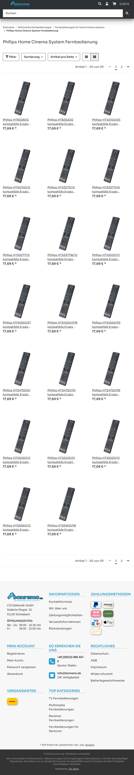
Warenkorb (15, 674)
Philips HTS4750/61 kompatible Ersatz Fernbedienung (16, 392)
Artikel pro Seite (62, 57)
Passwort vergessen (21, 667)
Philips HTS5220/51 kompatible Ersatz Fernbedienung (61, 460)
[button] (99, 4)
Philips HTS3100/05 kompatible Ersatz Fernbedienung (106, 122)
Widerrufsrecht (102, 674)
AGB (94, 660)
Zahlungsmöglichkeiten (65, 615)
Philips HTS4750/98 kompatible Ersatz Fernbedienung (106, 392)
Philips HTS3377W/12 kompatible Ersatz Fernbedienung (62, 257)
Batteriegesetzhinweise (108, 680)
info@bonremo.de (69, 673)
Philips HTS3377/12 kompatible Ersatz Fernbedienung (16, 257)
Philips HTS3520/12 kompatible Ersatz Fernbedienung (106, 257)
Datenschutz (100, 653)
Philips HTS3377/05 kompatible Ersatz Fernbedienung (106, 190)
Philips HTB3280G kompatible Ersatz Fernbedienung (16, 122)
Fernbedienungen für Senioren (64, 729)
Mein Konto (15, 660)
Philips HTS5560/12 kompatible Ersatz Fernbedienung (17, 528)
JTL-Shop (74, 768)
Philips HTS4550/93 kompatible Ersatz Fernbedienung (106, 325)
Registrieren (16, 653)
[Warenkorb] (120, 4)
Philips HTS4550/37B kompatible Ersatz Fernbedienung (62, 325)
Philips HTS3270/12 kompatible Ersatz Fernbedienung (61, 190)
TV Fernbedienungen (63, 698)
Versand (89, 745)
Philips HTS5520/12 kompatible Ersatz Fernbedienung (106, 460)
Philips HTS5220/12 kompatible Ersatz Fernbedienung (16, 460)
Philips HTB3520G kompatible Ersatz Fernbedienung (60, 122)
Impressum (99, 667)
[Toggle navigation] (4, 2)
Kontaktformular (60, 602)
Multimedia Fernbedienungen (61, 707)
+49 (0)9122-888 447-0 (70, 659)
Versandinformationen (65, 622)
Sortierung (32, 57)
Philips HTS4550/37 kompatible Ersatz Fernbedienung (17, 325)
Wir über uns (58, 608)
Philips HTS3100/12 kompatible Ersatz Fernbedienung (16, 190)
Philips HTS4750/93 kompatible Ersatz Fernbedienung (61, 392)
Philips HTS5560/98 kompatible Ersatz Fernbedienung (61, 528)
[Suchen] (63, 13)
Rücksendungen (60, 628)
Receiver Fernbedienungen (61, 718)
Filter (11, 57)
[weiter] (128, 67)
